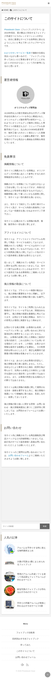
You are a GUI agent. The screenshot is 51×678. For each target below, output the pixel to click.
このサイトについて (25, 651)
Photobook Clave (12, 29)
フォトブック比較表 (25, 632)
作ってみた (25, 645)
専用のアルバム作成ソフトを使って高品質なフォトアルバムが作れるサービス (31, 577)
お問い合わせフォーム (18, 455)
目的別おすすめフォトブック (25, 639)
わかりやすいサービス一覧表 (17, 53)
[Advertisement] (25, 495)
